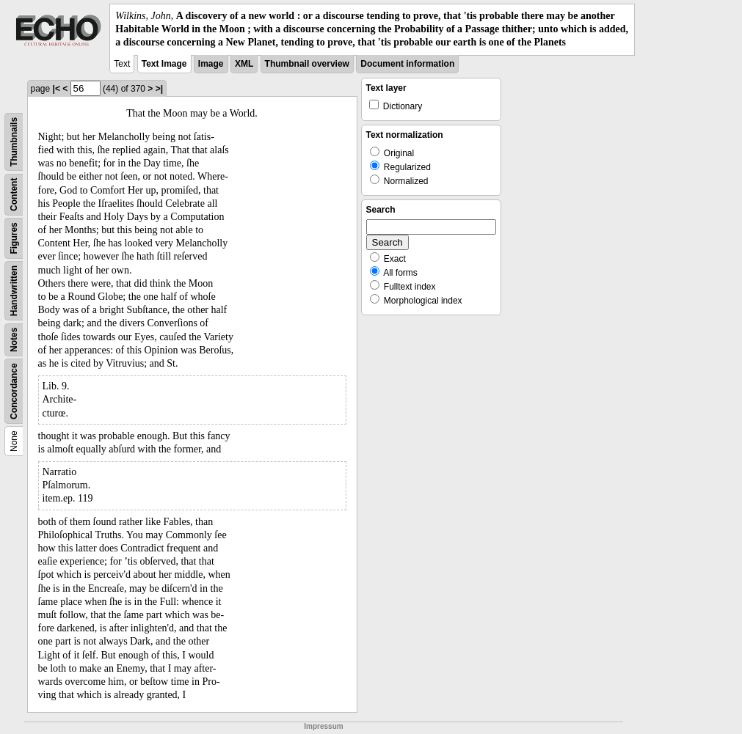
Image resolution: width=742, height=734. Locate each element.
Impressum (323, 726)
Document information (407, 64)
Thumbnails (14, 141)
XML (244, 64)
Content (14, 193)
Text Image (164, 64)
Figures (14, 238)
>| (159, 89)
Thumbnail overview (307, 64)
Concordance (14, 391)
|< (56, 89)
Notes (14, 339)
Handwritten (14, 290)
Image (211, 64)
